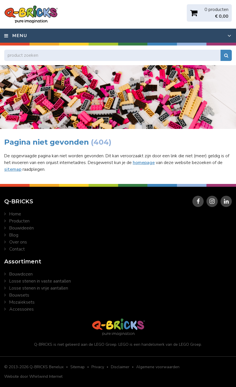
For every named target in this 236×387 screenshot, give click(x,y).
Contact (17, 249)
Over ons (18, 242)
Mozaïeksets (22, 302)
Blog (13, 235)
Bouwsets (19, 295)
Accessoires (21, 309)
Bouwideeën (21, 228)
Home (15, 214)
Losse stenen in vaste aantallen (40, 281)
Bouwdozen (21, 274)
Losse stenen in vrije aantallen (38, 288)
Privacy (97, 367)
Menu (19, 36)
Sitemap (77, 367)
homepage (144, 163)
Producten (19, 221)
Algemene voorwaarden (157, 367)
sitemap (12, 169)
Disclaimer (120, 367)
